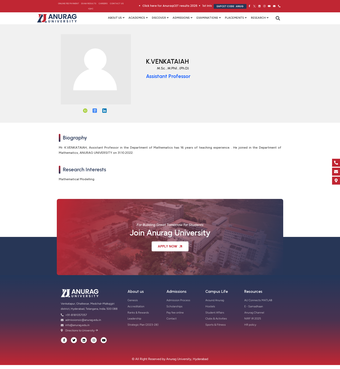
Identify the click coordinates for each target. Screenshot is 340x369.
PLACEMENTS (234, 17)
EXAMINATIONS (207, 17)
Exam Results (88, 3)
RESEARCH (258, 17)
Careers (103, 3)
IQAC (90, 8)
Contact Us (117, 3)
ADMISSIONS (181, 17)
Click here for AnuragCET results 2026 (188, 6)
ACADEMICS (136, 17)
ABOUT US (115, 17)
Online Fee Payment (68, 3)
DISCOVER (159, 17)
